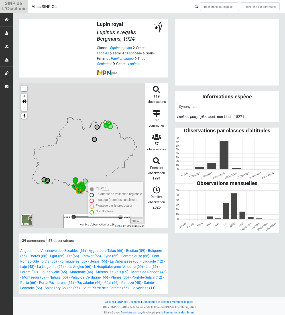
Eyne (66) (111, 256)
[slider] (73, 217)
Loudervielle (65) (54, 272)
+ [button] (24, 96)
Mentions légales (182, 301)
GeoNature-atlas (130, 312)
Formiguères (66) (73, 261)
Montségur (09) (34, 277)
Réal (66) (111, 283)
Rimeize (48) (131, 283)
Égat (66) (57, 256)
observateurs (61, 241)
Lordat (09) (29, 272)
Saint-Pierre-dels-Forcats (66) (106, 288)
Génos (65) (98, 261)
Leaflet (118, 226)
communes (33, 241)
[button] (24, 102)
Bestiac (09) (135, 251)
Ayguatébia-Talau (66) (106, 251)
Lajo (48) (27, 267)
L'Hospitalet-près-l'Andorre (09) (118, 267)
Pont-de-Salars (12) (147, 277)
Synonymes (188, 107)
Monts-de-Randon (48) (149, 272)
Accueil (109, 301)
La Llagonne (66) (50, 267)
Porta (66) (28, 283)
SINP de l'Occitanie (128, 301)
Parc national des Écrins (179, 312)
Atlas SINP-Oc (44, 6)
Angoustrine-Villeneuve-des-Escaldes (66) (53, 251)
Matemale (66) (81, 272)
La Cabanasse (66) (125, 261)
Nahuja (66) (58, 277)
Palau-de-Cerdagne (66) (89, 277)
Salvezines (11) (144, 288)
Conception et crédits (155, 301)
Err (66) (73, 256)
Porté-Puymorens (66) (56, 283)
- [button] (24, 108)
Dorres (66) (38, 256)
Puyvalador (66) (89, 283)
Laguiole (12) (152, 261)
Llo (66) (152, 267)
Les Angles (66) (79, 267)
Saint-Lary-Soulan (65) (62, 288)
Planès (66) (120, 277)
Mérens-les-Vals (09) (112, 272)
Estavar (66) (91, 256)
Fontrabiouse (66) (135, 256)
